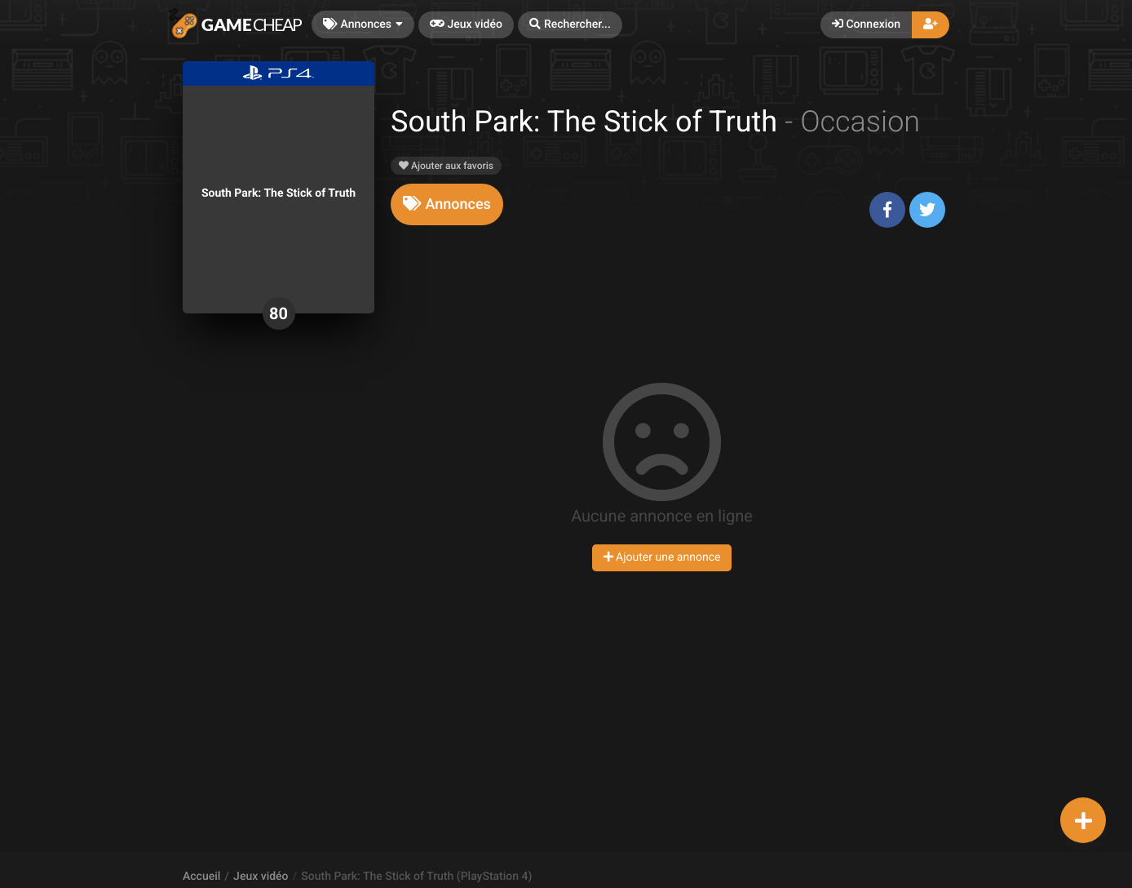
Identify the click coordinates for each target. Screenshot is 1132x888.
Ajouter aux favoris (446, 165)
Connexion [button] (866, 24)
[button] (570, 24)
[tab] (447, 204)
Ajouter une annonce (662, 557)
